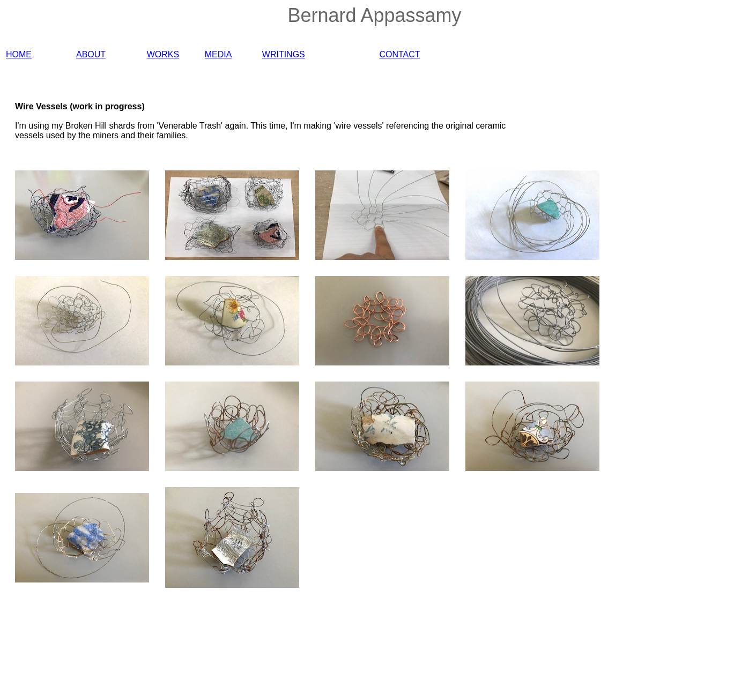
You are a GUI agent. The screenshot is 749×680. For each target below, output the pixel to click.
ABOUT (91, 54)
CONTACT (399, 54)
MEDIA (218, 54)
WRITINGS (283, 54)
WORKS (163, 54)
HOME (19, 54)
